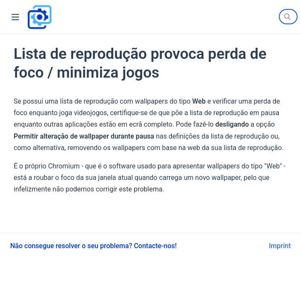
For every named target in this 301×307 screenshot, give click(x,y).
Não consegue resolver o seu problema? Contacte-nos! (93, 246)
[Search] (288, 16)
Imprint (280, 246)
